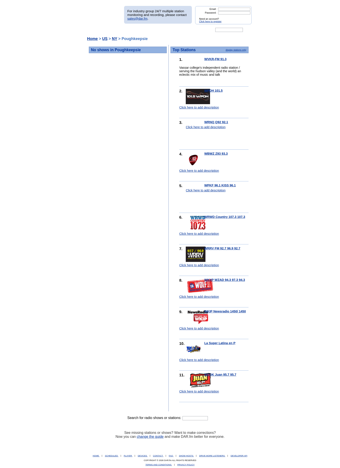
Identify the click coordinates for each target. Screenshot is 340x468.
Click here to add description (199, 107)
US (104, 39)
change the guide (150, 436)
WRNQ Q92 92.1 (216, 122)
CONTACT (158, 455)
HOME (96, 455)
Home (92, 39)
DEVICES (143, 455)
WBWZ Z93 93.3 (216, 153)
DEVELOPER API (239, 455)
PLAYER (128, 455)
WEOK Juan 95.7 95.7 (220, 374)
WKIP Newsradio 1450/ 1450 (225, 311)
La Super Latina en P (219, 343)
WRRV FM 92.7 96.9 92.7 (222, 248)
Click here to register (210, 21)
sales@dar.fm (137, 18)
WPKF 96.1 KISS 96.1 (220, 185)
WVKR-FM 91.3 (215, 59)
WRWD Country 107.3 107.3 (224, 217)
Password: (210, 12)
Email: (213, 9)
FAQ (171, 455)
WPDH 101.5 (213, 90)
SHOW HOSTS (186, 455)
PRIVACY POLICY (186, 464)
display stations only (236, 50)
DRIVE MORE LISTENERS (212, 455)
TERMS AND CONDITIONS (158, 464)
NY (114, 39)
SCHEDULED (111, 455)
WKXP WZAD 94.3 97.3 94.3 (224, 280)
